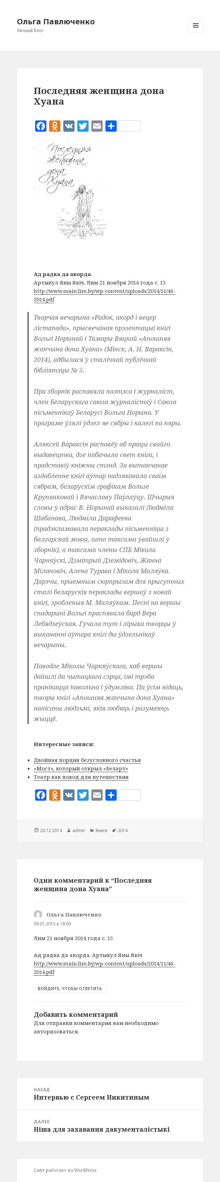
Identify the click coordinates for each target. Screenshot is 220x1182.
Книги (101, 830)
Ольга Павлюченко (56, 21)
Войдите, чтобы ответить (70, 989)
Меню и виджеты (196, 32)
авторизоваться (56, 1031)
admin (78, 830)
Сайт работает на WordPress (65, 1170)
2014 (123, 830)
